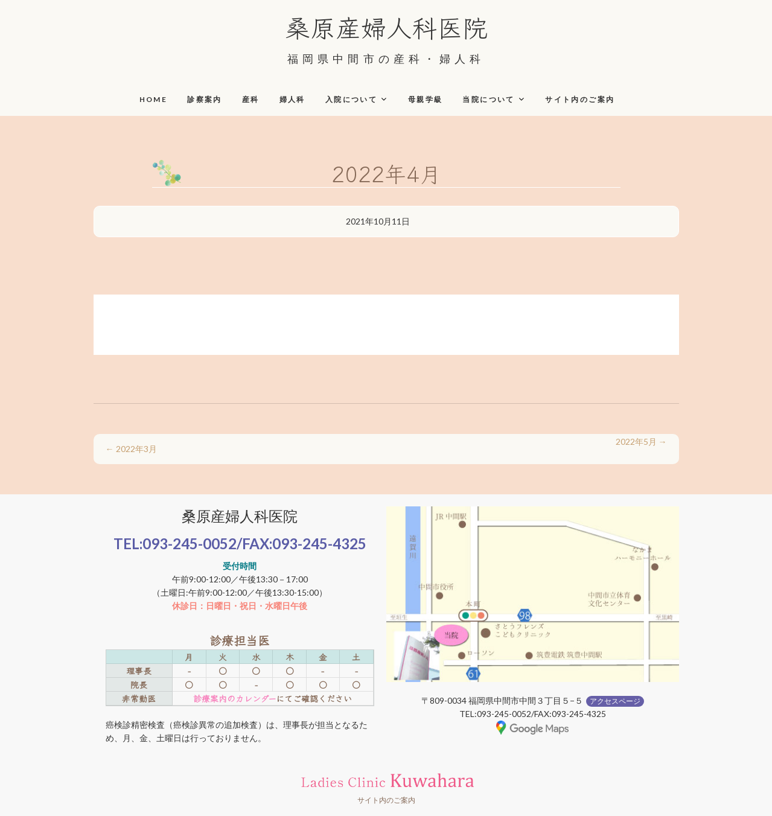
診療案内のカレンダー (234, 698)
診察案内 (204, 99)
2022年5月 (641, 441)
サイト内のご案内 (579, 99)
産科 (251, 99)
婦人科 (292, 99)
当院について (488, 99)
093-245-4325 (319, 543)
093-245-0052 (189, 543)
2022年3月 (131, 449)
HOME (153, 99)
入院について (351, 99)
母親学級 (425, 99)
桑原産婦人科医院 (386, 26)
